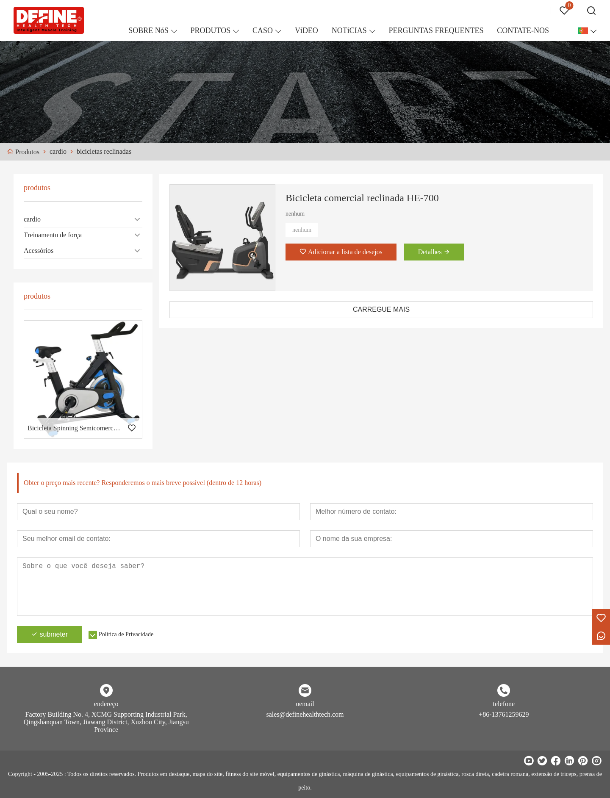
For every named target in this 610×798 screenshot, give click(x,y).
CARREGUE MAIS (381, 309)
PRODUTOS (211, 30)
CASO (262, 30)
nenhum (301, 230)
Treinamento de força (53, 234)
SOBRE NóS (148, 30)
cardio (32, 219)
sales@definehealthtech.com (305, 714)
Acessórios (38, 250)
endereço (106, 703)
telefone (504, 703)
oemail (305, 703)
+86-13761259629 (504, 714)
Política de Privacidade (126, 634)
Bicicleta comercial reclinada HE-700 (362, 197)
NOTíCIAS (349, 30)
